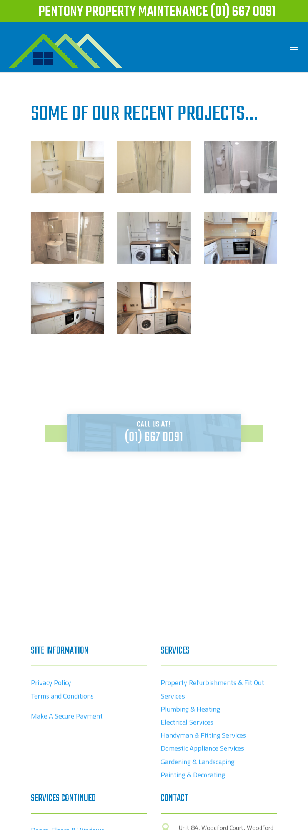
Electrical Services (187, 782)
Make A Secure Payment (67, 776)
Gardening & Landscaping (198, 822)
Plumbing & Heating (190, 769)
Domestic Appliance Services (202, 808)
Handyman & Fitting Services (203, 795)
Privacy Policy (51, 743)
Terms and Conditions (62, 756)
